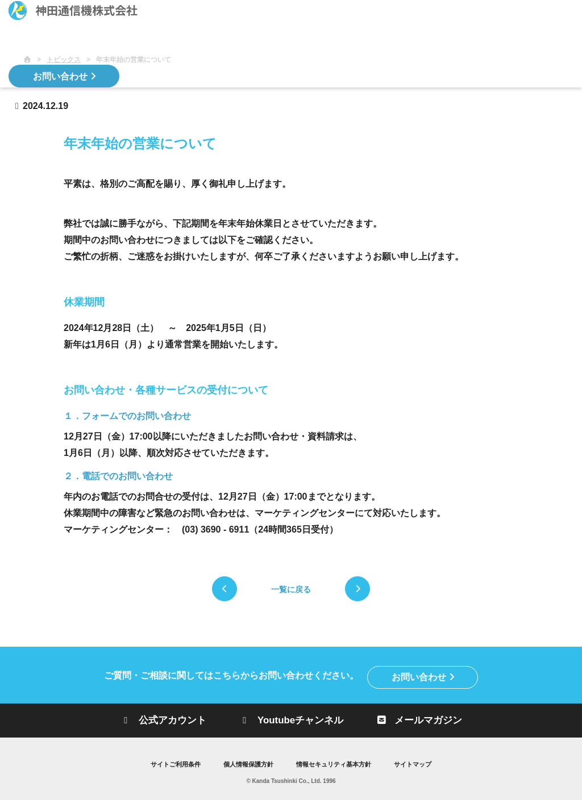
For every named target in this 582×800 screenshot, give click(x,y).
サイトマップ (420, 763)
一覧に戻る (291, 589)
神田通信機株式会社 (73, 10)
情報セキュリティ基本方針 (336, 763)
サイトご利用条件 (168, 763)
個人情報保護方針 (245, 763)
